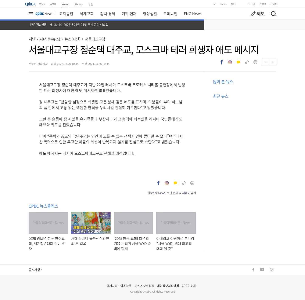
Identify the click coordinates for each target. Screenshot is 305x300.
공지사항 (35, 269)
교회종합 (66, 13)
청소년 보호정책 (144, 285)
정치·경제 (107, 13)
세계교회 (87, 13)
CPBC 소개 (189, 285)
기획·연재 (129, 13)
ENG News (192, 13)
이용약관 (125, 285)
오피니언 (170, 13)
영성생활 (150, 13)
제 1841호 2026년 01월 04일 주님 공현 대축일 (79, 24)
